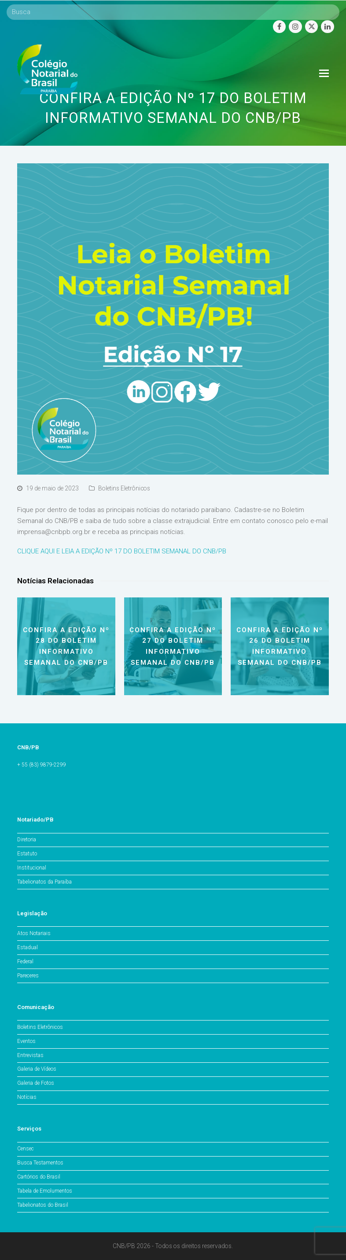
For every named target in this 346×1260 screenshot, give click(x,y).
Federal (25, 961)
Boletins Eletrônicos (124, 488)
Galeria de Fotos (35, 1083)
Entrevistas (30, 1055)
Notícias (27, 1097)
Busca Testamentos (40, 1163)
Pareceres (28, 976)
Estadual (27, 947)
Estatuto (27, 854)
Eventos (26, 1041)
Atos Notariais (34, 933)
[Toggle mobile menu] (324, 73)
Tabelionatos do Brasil (42, 1205)
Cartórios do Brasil (38, 1177)
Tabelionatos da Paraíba (44, 882)
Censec (25, 1149)
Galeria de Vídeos (36, 1069)
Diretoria (26, 839)
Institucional (31, 868)
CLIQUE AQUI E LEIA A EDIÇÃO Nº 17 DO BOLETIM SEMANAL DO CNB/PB (121, 551)
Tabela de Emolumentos (44, 1191)
